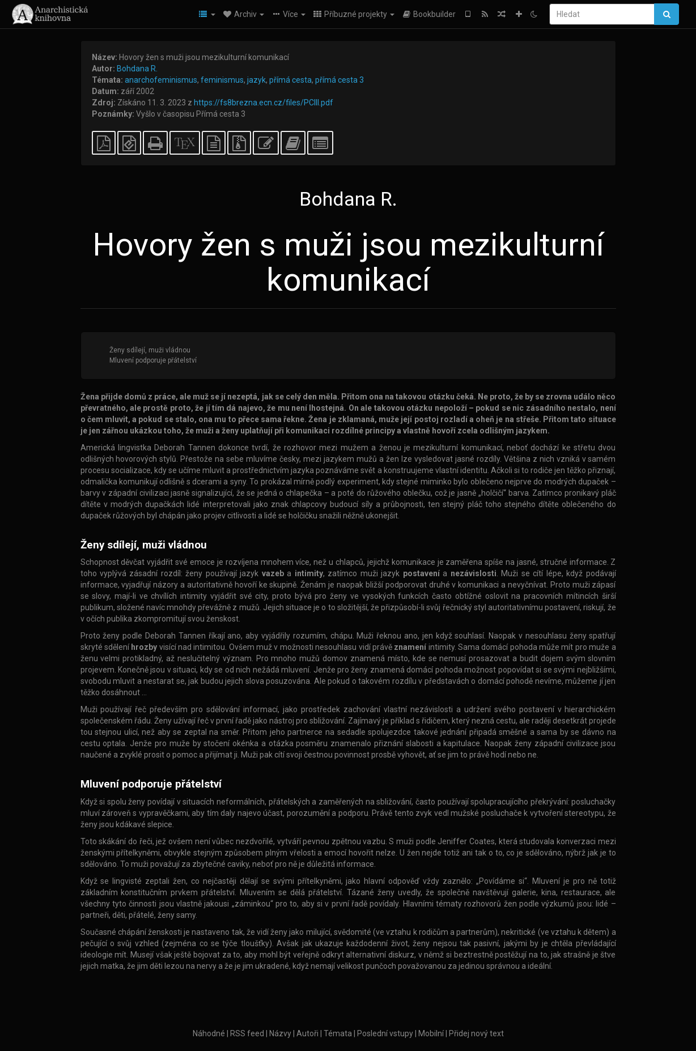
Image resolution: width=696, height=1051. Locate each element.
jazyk (256, 79)
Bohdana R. (137, 68)
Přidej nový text (476, 1033)
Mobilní (431, 1033)
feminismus (222, 79)
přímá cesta (290, 79)
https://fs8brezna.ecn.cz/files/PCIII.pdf (263, 102)
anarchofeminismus (161, 79)
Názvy (280, 1033)
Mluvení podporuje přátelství (153, 360)
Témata (338, 1033)
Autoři (307, 1033)
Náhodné (209, 1033)
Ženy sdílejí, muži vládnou (149, 350)
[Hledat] (602, 14)
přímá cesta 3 (339, 79)
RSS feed (247, 1033)
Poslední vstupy (385, 1033)
